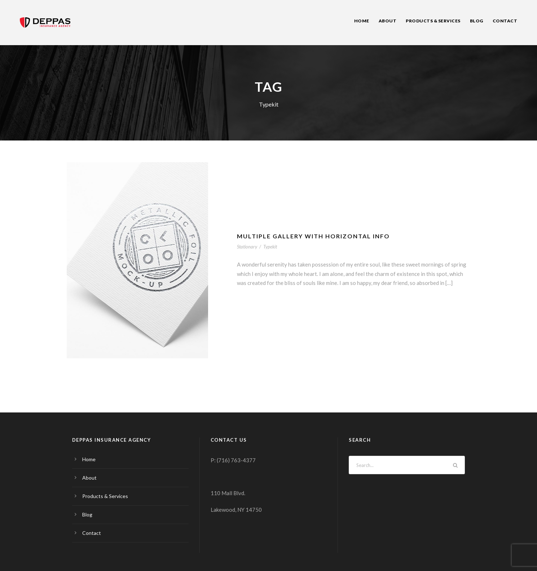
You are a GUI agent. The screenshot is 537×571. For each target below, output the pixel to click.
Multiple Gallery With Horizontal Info (313, 236)
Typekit (270, 247)
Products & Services (433, 20)
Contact (505, 20)
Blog (476, 20)
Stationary (247, 247)
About (388, 20)
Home (361, 20)
